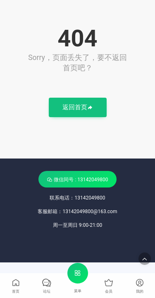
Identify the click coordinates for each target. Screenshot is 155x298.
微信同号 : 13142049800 (77, 179)
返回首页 (77, 107)
